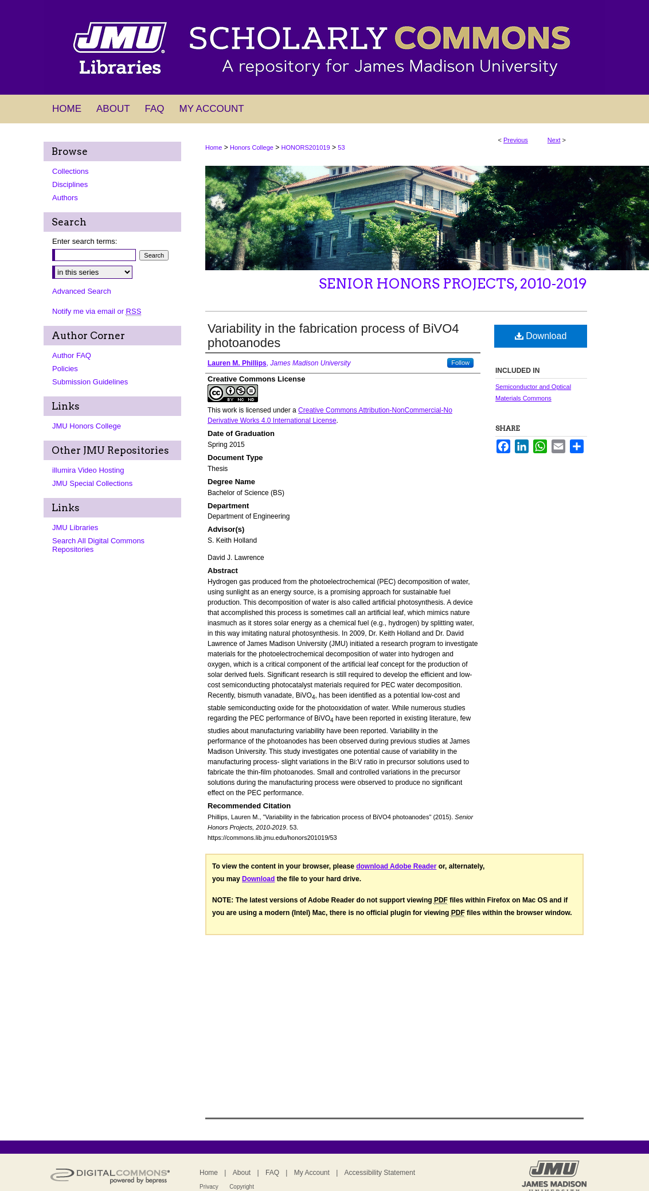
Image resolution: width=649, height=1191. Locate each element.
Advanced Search (81, 291)
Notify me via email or (96, 311)
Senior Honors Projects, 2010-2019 (453, 283)
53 (341, 147)
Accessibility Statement (380, 1173)
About (242, 1173)
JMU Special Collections (92, 483)
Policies (65, 368)
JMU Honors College (86, 426)
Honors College (251, 147)
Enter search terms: (84, 241)
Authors (65, 197)
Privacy (209, 1187)
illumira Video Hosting (88, 470)
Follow (460, 362)
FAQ (272, 1173)
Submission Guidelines (90, 381)
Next (554, 140)
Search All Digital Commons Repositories (98, 545)
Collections (70, 171)
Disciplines (70, 184)
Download (541, 336)
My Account (312, 1173)
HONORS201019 (306, 147)
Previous (515, 140)
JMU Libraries (75, 527)
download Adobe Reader (396, 866)
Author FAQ (71, 355)
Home (213, 147)
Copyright (241, 1187)
